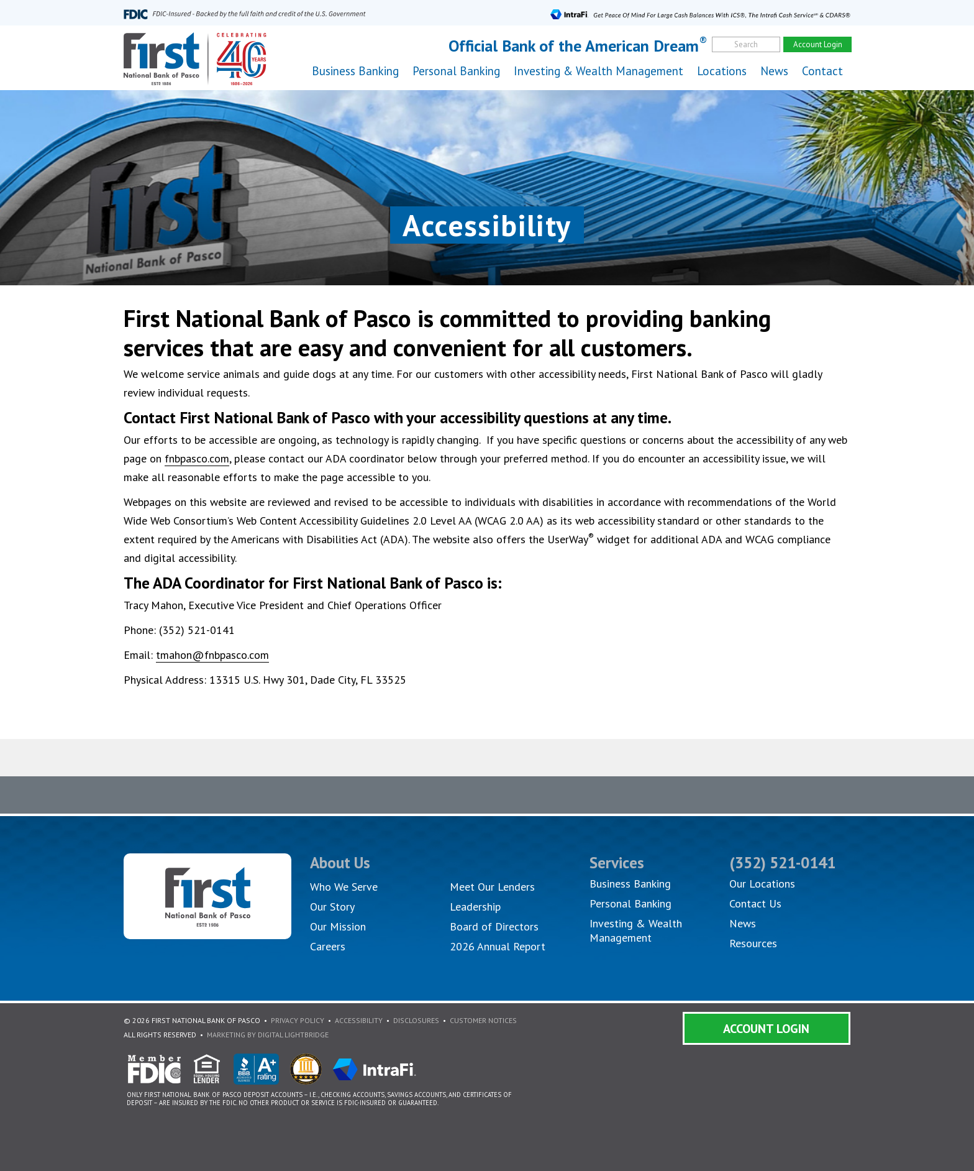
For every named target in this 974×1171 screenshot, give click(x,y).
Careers (327, 946)
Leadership (475, 906)
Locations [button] (722, 70)
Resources (753, 943)
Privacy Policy (297, 1020)
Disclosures (416, 1020)
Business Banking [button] (355, 70)
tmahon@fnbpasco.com (212, 655)
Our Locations (762, 883)
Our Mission (338, 926)
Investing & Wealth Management (598, 70)
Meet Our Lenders (492, 886)
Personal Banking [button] (456, 70)
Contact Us (755, 903)
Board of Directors (494, 926)
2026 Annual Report (497, 946)
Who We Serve (344, 886)
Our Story (332, 906)
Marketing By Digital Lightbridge (268, 1034)
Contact (822, 70)
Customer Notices (483, 1020)
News (774, 70)
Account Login (766, 1029)
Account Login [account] (817, 44)
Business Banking (630, 883)
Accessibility (359, 1020)
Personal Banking (630, 903)
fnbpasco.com (197, 458)
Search (746, 44)
